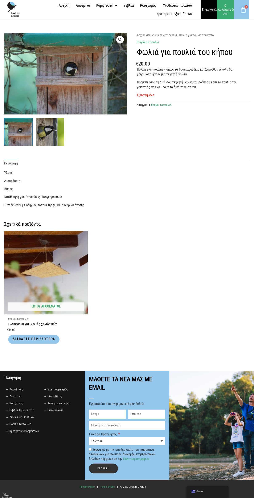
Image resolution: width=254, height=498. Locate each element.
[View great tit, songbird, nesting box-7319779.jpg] (18, 132)
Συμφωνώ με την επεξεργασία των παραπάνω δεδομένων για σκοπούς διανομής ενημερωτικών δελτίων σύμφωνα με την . (122, 437)
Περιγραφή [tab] (11, 164)
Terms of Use (107, 469)
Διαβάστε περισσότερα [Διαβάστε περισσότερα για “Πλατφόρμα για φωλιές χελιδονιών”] (29, 318)
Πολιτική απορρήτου (137, 442)
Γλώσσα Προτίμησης (103, 417)
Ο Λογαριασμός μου (226, 10)
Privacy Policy (87, 469)
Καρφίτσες (106, 5)
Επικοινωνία (209, 10)
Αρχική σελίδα (146, 35)
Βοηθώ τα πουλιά (168, 35)
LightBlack (118, 493)
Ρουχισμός (148, 5)
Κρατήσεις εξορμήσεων (174, 14)
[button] (120, 40)
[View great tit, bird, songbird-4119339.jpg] (50, 132)
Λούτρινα (83, 5)
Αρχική (64, 5)
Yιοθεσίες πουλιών (178, 5)
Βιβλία (129, 5)
